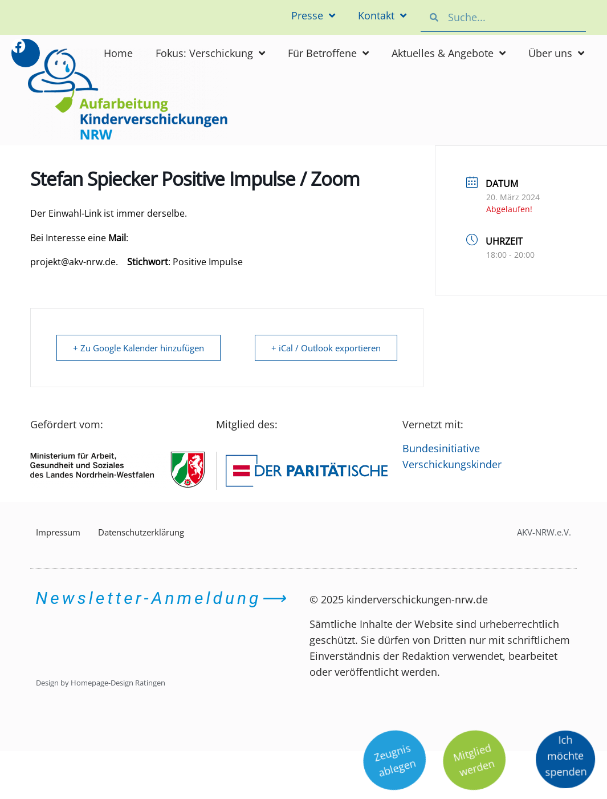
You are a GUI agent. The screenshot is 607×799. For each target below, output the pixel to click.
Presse (313, 15)
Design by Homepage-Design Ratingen (100, 683)
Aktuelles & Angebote (449, 53)
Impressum (58, 532)
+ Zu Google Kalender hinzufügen (138, 348)
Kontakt (382, 15)
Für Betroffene (328, 53)
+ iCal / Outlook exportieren (326, 348)
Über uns (556, 53)
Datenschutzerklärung (141, 532)
